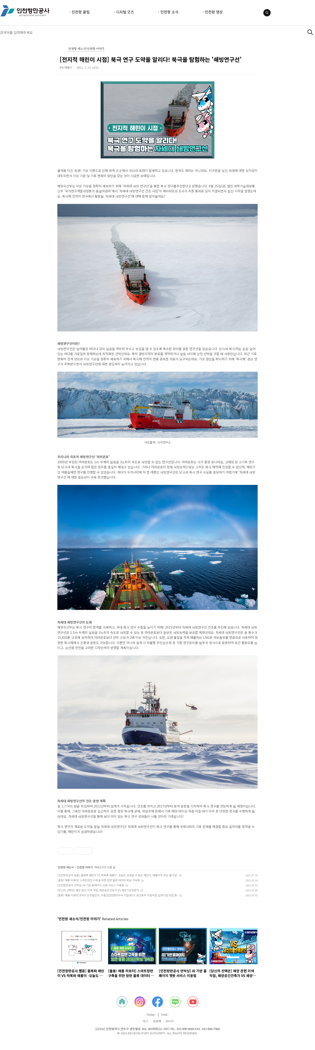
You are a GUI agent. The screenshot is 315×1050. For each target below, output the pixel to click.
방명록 (157, 1021)
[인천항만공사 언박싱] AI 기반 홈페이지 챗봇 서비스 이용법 (90, 885)
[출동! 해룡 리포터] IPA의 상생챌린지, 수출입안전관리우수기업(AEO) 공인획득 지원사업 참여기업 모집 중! (117, 895)
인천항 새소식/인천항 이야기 (86, 49)
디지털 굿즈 (125, 12)
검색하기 (310, 32)
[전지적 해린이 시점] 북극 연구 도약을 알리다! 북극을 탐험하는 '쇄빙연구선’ (150, 59)
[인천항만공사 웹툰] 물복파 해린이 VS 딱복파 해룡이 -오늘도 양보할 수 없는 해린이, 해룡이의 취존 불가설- (117, 875)
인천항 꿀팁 (81, 12)
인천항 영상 (214, 12)
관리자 (169, 1021)
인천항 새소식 (66, 867)
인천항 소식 (169, 12)
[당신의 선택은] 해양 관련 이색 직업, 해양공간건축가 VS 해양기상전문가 (98, 890)
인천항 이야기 (85, 867)
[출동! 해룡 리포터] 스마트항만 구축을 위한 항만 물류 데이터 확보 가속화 (98, 880)
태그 (145, 1021)
